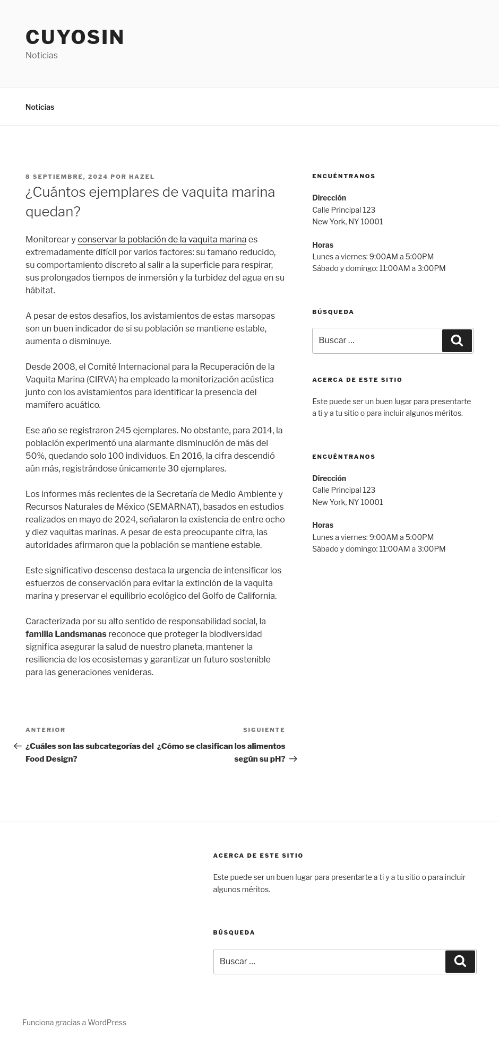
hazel (142, 176)
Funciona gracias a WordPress (74, 1022)
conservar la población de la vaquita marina (162, 239)
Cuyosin (75, 37)
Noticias (40, 106)
